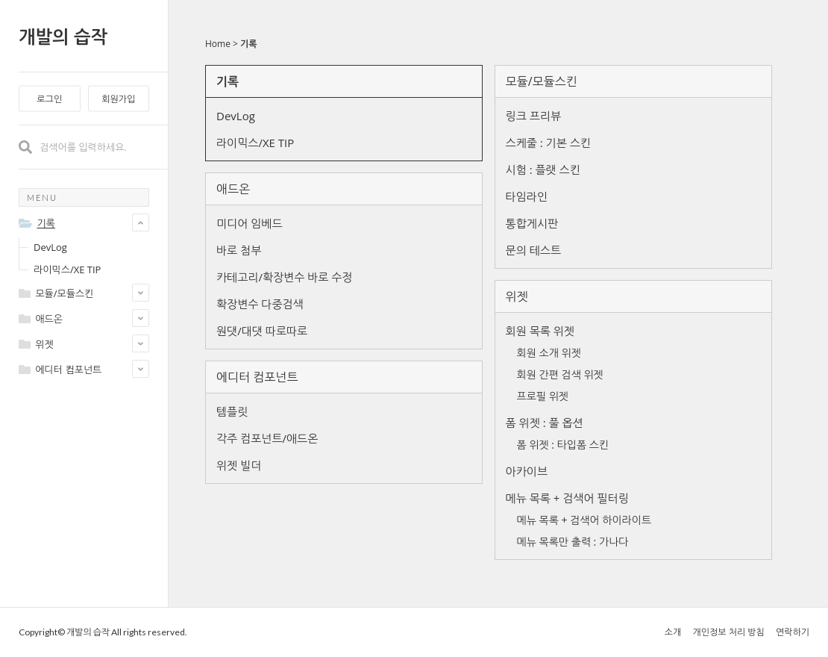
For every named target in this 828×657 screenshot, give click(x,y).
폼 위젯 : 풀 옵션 (544, 422)
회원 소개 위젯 (549, 353)
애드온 (233, 189)
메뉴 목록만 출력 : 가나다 (573, 542)
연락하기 (792, 632)
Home (217, 43)
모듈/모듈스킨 (541, 81)
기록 (248, 43)
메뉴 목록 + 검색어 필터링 (567, 498)
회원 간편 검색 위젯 (560, 374)
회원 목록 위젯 (540, 330)
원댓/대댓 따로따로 (261, 330)
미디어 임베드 (249, 223)
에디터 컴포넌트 (257, 377)
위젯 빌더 (238, 465)
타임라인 (527, 196)
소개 (673, 632)
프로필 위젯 (542, 396)
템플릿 (232, 411)
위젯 (517, 296)
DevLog (50, 247)
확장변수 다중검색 (260, 303)
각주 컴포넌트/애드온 (267, 438)
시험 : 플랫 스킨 (543, 169)
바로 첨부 (238, 250)
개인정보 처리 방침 (728, 632)
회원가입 (118, 99)
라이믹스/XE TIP (67, 269)
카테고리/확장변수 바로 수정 (284, 277)
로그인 (49, 99)
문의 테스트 (533, 250)
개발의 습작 (63, 36)
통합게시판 (532, 223)
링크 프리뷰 (533, 115)
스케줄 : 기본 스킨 (548, 142)
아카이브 (527, 471)
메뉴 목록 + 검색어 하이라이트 (584, 520)
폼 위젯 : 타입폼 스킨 (563, 445)
